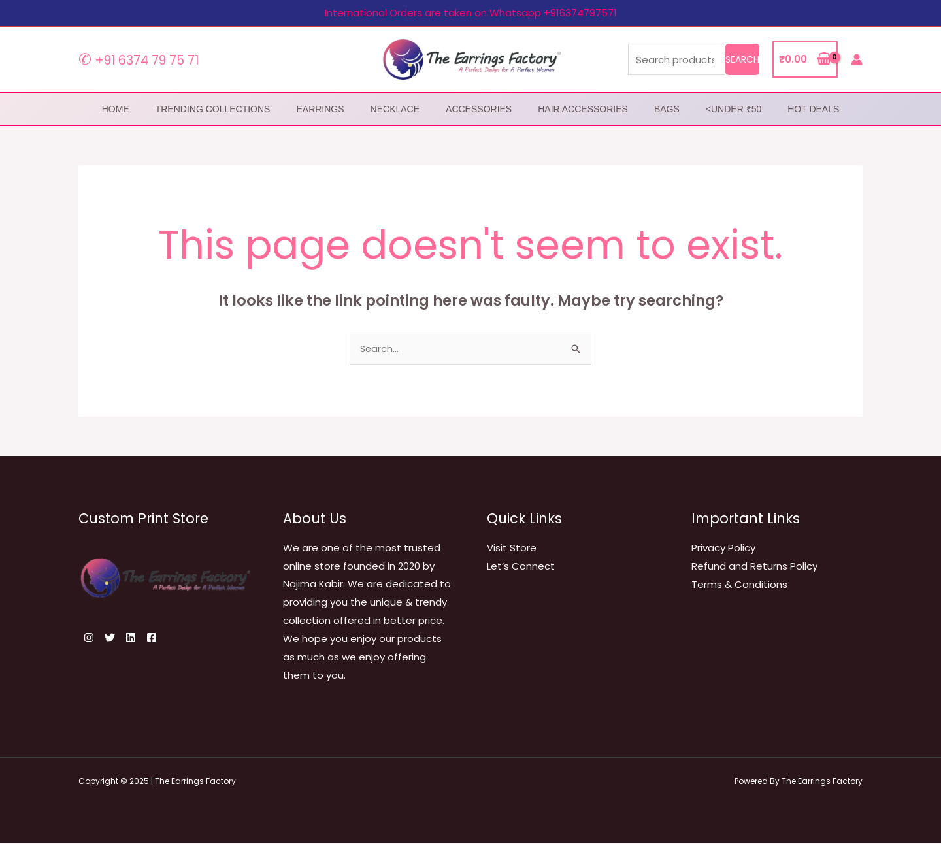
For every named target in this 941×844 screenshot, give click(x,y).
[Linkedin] (146, 638)
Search (742, 59)
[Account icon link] (857, 59)
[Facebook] (175, 638)
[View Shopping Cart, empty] (805, 59)
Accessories (479, 109)
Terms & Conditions (739, 585)
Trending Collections (213, 109)
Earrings (320, 109)
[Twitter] (117, 638)
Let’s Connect (521, 567)
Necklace (395, 109)
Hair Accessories (583, 109)
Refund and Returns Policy (754, 567)
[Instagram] (88, 638)
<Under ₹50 (733, 109)
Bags (667, 109)
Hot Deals (813, 109)
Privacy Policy (723, 549)
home (115, 109)
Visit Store (512, 549)
